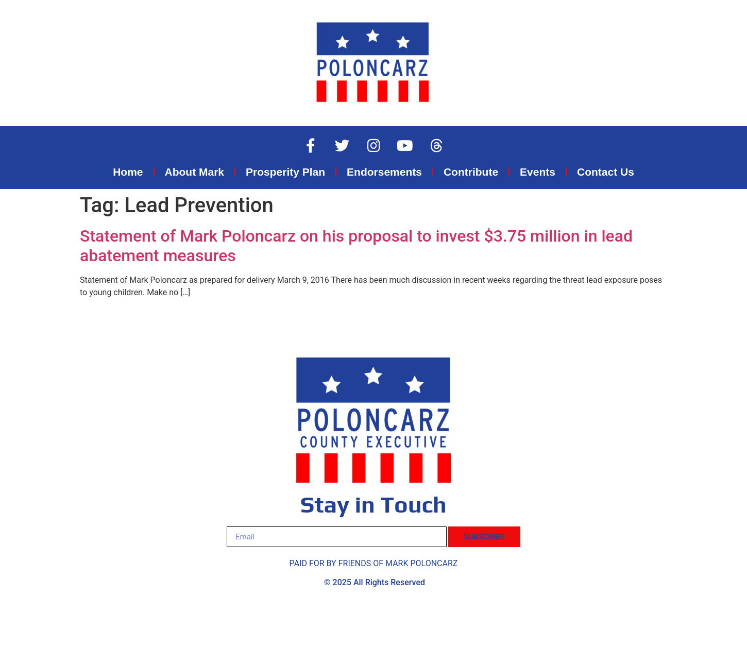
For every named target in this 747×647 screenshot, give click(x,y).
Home (128, 172)
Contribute (471, 172)
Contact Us (605, 172)
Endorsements (384, 172)
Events (537, 172)
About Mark (195, 172)
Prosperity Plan (285, 172)
